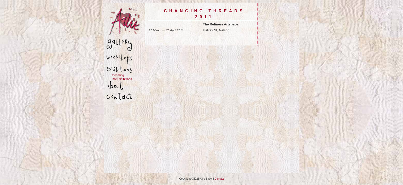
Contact (219, 178)
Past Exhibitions (121, 78)
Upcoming (117, 75)
